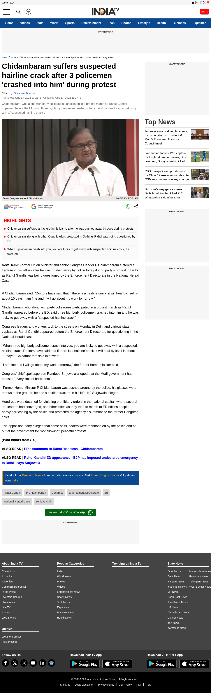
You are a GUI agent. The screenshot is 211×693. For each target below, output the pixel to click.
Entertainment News (68, 591)
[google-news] (51, 663)
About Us (7, 576)
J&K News (174, 622)
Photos (126, 23)
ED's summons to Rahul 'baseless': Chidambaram (63, 449)
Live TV (6, 607)
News (4, 57)
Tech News (63, 602)
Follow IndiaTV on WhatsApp (70, 512)
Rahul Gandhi (12, 492)
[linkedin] (42, 663)
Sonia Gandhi (44, 501)
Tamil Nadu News (178, 602)
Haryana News (176, 581)
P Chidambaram (36, 492)
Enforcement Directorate (84, 492)
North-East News (177, 597)
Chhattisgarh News (178, 612)
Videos (25, 23)
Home (9, 23)
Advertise (7, 581)
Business (179, 23)
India (40, 23)
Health (161, 23)
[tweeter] (14, 663)
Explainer (199, 23)
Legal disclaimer (84, 684)
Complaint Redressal (14, 586)
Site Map (65, 684)
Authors (6, 612)
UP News (173, 607)
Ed (106, 492)
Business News (66, 612)
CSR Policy (125, 684)
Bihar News (174, 571)
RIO (138, 684)
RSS (148, 684)
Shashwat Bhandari (25, 93)
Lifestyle (144, 23)
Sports (70, 23)
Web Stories (9, 617)
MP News (173, 591)
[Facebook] (5, 663)
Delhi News (174, 576)
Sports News (64, 597)
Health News (64, 617)
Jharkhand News (177, 586)
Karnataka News (177, 627)
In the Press (9, 591)
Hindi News (8, 602)
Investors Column (12, 597)
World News (64, 576)
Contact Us (8, 571)
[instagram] (24, 663)
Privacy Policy (106, 684)
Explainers (63, 607)
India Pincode (9, 641)
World (54, 23)
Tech (111, 23)
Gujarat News (175, 617)
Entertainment (91, 23)
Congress (57, 492)
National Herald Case (17, 501)
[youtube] (33, 663)
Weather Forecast (12, 636)
